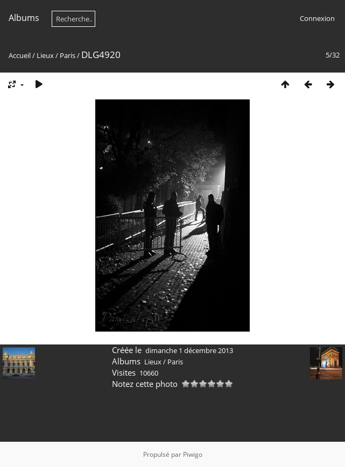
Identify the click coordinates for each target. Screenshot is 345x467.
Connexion (317, 18)
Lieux (45, 55)
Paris (67, 55)
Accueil (20, 55)
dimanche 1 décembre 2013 (189, 350)
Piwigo (192, 454)
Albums (24, 18)
